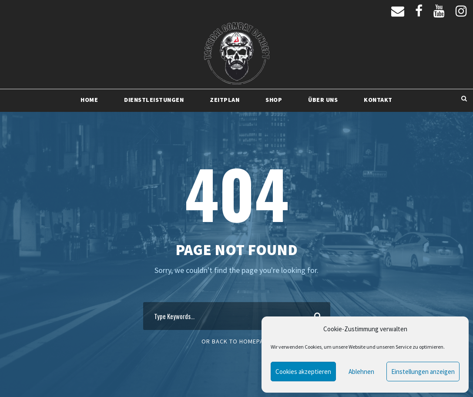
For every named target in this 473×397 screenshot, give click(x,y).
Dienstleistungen (154, 100)
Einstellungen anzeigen (423, 371)
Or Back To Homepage (236, 341)
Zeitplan (224, 100)
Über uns (323, 100)
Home (89, 100)
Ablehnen (361, 371)
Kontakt (378, 100)
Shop (273, 100)
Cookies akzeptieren (303, 371)
